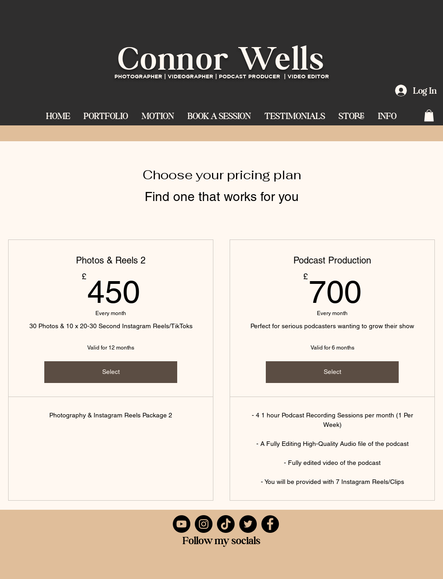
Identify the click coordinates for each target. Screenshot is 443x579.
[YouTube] (181, 524)
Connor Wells (221, 58)
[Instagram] (203, 524)
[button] (158, 115)
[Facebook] (270, 524)
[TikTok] (226, 524)
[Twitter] (248, 524)
